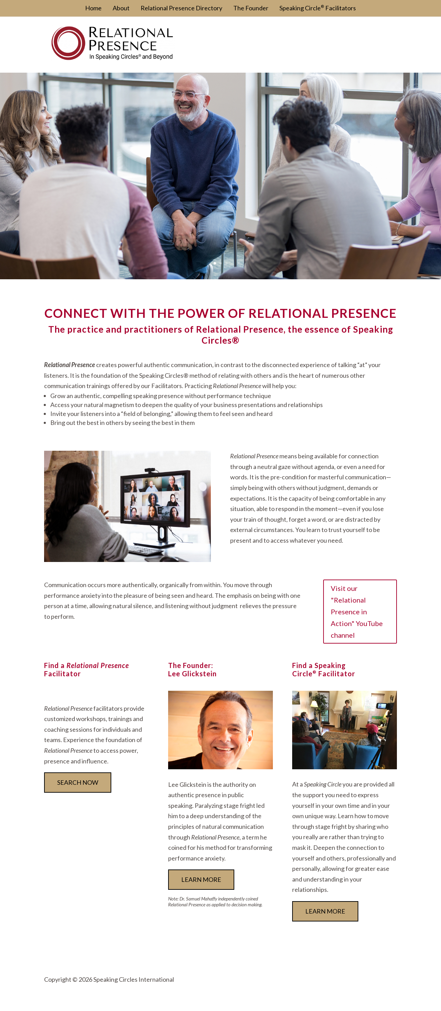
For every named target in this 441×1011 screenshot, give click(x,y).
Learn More (325, 911)
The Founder (250, 8)
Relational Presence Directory (181, 8)
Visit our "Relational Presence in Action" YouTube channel (357, 611)
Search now (77, 782)
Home (93, 8)
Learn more (201, 879)
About (121, 8)
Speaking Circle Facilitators (317, 8)
